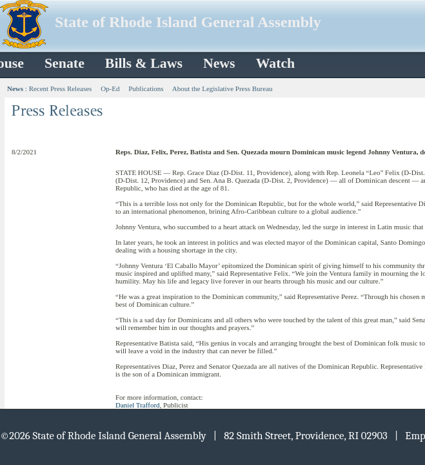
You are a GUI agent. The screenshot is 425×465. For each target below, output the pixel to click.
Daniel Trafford (137, 405)
